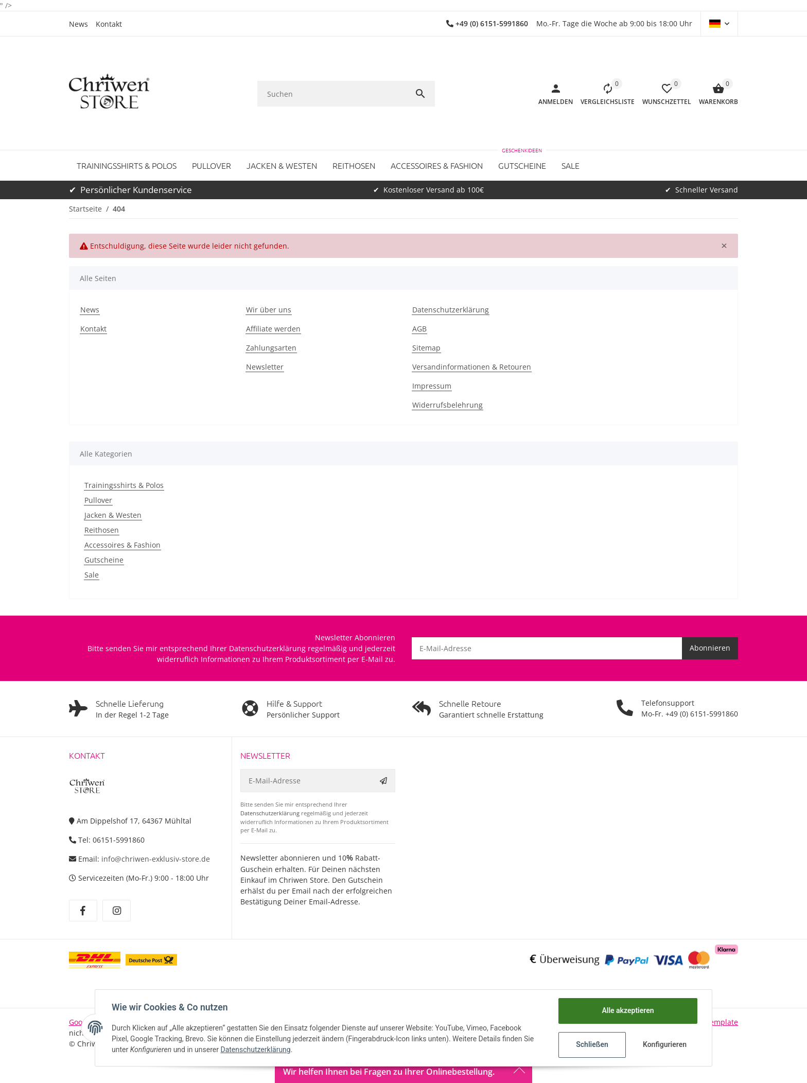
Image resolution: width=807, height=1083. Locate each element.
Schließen (592, 1044)
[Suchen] (334, 94)
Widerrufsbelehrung (447, 405)
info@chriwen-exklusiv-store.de (155, 859)
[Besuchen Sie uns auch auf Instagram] (116, 910)
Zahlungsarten (271, 348)
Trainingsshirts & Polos (124, 485)
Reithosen (101, 530)
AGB (419, 329)
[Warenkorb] (714, 93)
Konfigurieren (665, 1044)
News (78, 24)
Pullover (98, 500)
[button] (719, 24)
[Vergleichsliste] (604, 94)
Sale (91, 575)
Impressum (431, 386)
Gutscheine (104, 560)
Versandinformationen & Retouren (471, 367)
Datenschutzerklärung (450, 310)
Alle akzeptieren (628, 1010)
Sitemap (426, 348)
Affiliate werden (273, 329)
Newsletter (265, 367)
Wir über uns (268, 310)
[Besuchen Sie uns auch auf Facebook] (83, 910)
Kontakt (109, 24)
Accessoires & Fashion (122, 545)
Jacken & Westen (113, 515)
